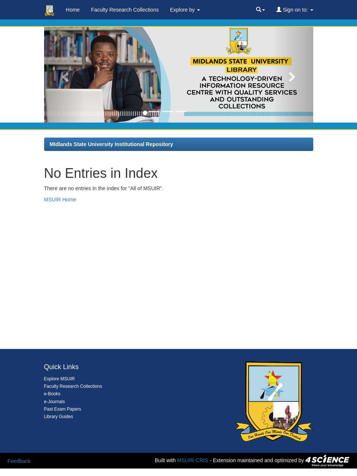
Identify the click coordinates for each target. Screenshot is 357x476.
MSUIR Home (60, 200)
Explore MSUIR (59, 378)
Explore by (185, 10)
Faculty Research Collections (125, 10)
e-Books (52, 393)
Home (73, 10)
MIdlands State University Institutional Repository (111, 144)
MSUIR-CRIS (192, 460)
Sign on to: (294, 10)
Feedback (18, 461)
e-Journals (54, 401)
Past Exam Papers (62, 409)
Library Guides (58, 416)
